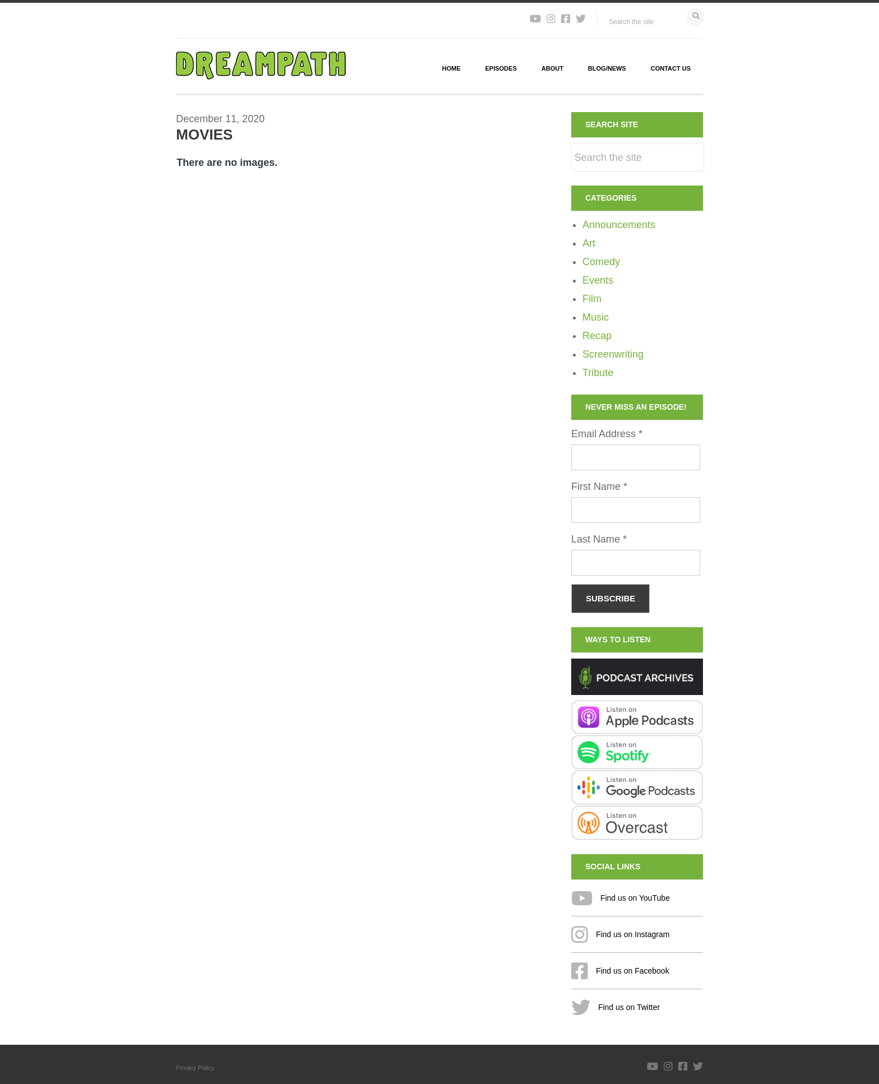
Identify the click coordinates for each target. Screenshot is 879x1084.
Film (592, 298)
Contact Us (671, 68)
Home (451, 68)
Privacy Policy (195, 1067)
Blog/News (607, 68)
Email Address (606, 433)
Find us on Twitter (615, 1007)
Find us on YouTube (620, 897)
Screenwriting (613, 354)
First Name (599, 486)
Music (595, 317)
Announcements (618, 224)
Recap (597, 335)
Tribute (597, 372)
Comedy (601, 261)
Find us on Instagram (620, 934)
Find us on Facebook (620, 970)
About (552, 68)
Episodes (501, 68)
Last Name (599, 539)
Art (588, 243)
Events (597, 280)
